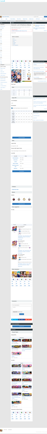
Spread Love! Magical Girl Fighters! (16, 355)
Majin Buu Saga (15, 189)
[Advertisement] (23, 8)
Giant (1, 89)
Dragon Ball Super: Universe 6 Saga (27, 382)
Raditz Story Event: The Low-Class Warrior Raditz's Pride (39, 68)
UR (12, 65)
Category (14, 42)
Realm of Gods (3, 68)
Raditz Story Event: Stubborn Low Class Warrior (16, 382)
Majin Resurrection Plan (23, 264)
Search (45, 16)
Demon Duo (15, 159)
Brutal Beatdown (20, 250)
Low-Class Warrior (3, 85)
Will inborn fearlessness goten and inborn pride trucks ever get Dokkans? (40, 102)
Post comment (21, 314)
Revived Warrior (3, 80)
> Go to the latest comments (42, 81)
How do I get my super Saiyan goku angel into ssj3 (40, 106)
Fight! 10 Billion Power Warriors (16, 404)
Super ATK (14, 40)
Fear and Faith (28, 251)
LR (12, 63)
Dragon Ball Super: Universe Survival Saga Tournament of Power (16, 368)
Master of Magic (15, 163)
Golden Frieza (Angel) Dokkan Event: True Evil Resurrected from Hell (27, 349)
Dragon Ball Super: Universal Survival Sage (27, 375)
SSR (12, 67)
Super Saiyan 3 (3, 87)
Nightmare (15, 168)
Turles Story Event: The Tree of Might (27, 389)
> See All (45, 30)
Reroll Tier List (3, 26)
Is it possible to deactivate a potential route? (39, 99)
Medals (14, 43)
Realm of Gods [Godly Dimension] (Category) (38, 64)
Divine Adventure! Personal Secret (16, 375)
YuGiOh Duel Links (36, 115)
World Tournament (3, 73)
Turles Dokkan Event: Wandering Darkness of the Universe (16, 396)
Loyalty (15, 161)
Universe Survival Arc (4, 82)
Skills (14, 41)
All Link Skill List (21, 171)
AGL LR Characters (36, 77)
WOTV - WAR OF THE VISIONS (39, 120)
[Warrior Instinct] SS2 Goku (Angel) (39, 71)
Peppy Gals (2, 71)
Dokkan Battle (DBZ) (5, 16)
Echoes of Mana (36, 113)
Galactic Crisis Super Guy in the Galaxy (27, 397)
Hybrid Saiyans (3, 75)
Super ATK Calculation (21, 137)
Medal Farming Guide (22, 203)
